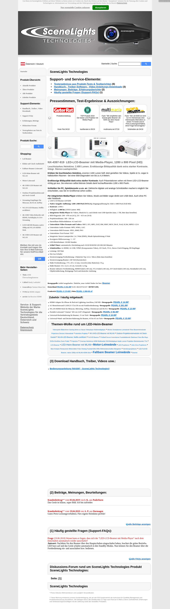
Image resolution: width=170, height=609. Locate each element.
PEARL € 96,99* (111, 312)
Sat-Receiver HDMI (32, 297)
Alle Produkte (27, 93)
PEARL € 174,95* (63, 291)
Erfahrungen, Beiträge (30, 121)
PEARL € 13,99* (128, 308)
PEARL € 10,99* (109, 315)
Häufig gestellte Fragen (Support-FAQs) (76, 92)
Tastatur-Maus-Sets (33, 287)
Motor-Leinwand (28, 181)
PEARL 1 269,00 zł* (84, 291)
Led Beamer (26, 159)
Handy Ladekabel (31, 282)
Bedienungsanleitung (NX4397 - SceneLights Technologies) (79, 368)
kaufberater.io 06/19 (87, 129)
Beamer (106, 283)
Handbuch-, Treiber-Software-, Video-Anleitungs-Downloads (88, 86)
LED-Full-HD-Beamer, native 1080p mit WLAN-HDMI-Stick (33, 227)
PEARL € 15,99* (123, 318)
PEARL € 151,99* (64, 287)
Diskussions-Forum (29, 126)
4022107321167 (81, 287)
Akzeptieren (100, 7)
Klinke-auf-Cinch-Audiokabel (33, 164)
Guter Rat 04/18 (63, 129)
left (49, 147)
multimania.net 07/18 (111, 129)
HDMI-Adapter (31, 292)
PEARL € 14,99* (121, 302)
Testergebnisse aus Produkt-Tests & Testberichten (82, 84)
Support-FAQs (27, 116)
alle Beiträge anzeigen (139, 524)
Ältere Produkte (28, 90)
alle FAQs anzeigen (141, 559)
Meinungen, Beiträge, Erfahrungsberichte (77, 89)
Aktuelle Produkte (29, 86)
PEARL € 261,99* (119, 305)
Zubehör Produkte (29, 97)
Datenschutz (122, 3)
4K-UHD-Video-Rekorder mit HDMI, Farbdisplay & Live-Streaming (33, 217)
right (149, 147)
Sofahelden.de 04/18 (135, 129)
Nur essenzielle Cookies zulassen (75, 7)
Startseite (105, 64)
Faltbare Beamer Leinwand (32, 169)
